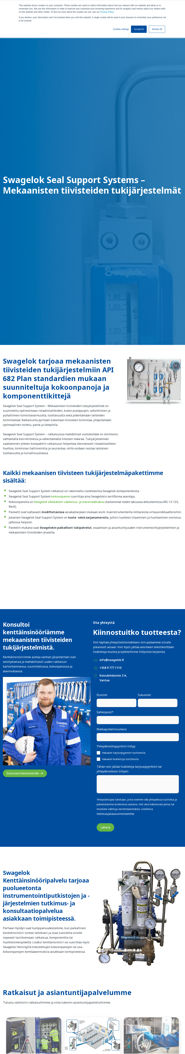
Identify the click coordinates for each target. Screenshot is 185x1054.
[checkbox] (138, 756)
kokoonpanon (60, 496)
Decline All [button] (157, 29)
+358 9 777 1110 (110, 668)
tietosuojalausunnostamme (115, 814)
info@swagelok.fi (112, 660)
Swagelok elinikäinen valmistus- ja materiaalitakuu (69, 502)
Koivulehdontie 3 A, (113, 676)
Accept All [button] (139, 29)
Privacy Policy (107, 12)
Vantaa (104, 680)
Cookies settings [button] (121, 29)
